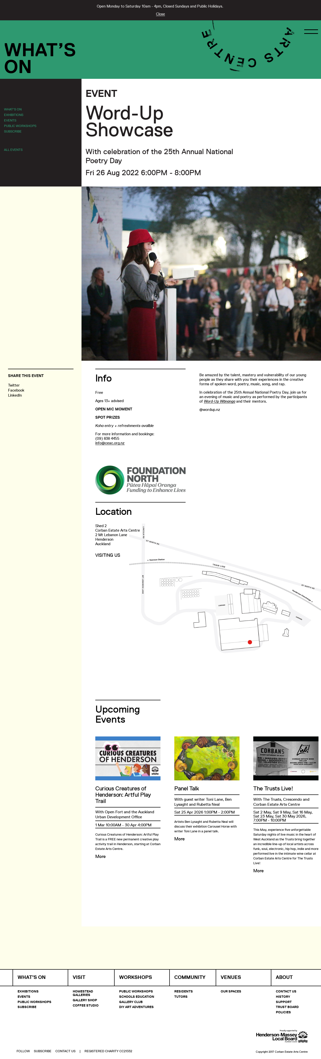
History (283, 996)
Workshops (135, 977)
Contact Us (286, 991)
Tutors (181, 996)
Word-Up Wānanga (219, 401)
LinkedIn (15, 395)
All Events (13, 149)
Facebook (16, 390)
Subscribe (13, 131)
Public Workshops (20, 125)
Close (160, 14)
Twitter (14, 385)
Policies (283, 1012)
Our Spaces (231, 991)
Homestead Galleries (83, 993)
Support (284, 1002)
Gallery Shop (85, 1000)
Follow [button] (23, 1038)
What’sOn (40, 58)
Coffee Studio (86, 1005)
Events (10, 120)
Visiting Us (107, 555)
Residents (183, 991)
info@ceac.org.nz (110, 443)
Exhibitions (13, 114)
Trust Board (287, 1007)
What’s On (13, 109)
